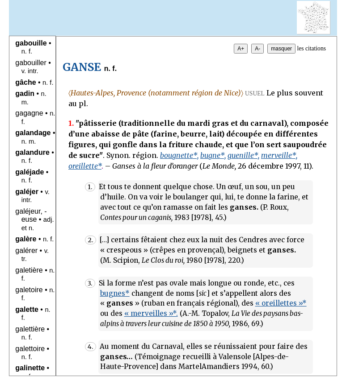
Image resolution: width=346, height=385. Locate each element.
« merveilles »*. (151, 313)
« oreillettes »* (281, 303)
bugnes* (115, 293)
